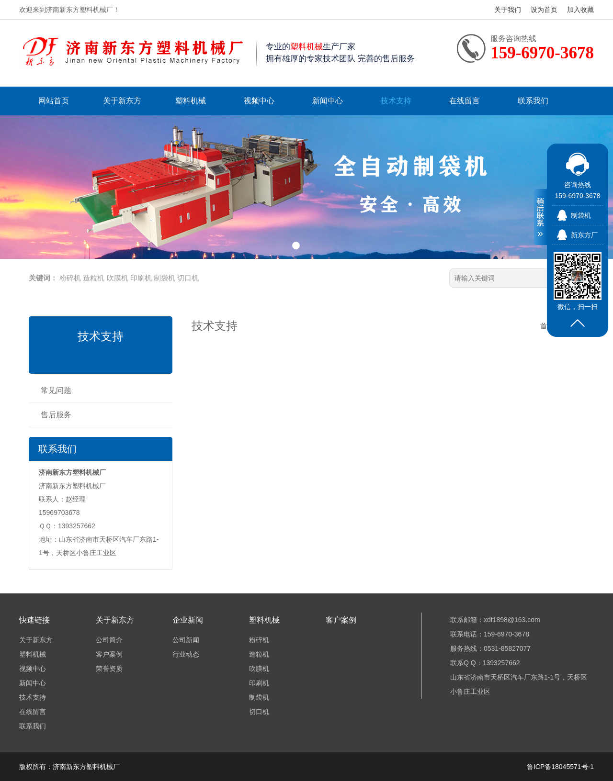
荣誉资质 (109, 668)
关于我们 (507, 9)
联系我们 (533, 101)
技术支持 (396, 101)
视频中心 (259, 101)
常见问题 (56, 390)
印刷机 (141, 278)
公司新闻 (185, 640)
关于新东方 (122, 101)
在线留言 (464, 101)
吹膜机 (117, 278)
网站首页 (53, 101)
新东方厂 (584, 235)
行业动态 (185, 654)
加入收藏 (580, 9)
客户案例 (109, 654)
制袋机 (164, 278)
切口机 (188, 278)
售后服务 (56, 415)
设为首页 (544, 9)
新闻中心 (327, 101)
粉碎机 (70, 278)
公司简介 (109, 640)
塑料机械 (190, 101)
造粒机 (93, 278)
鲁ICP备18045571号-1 (560, 766)
